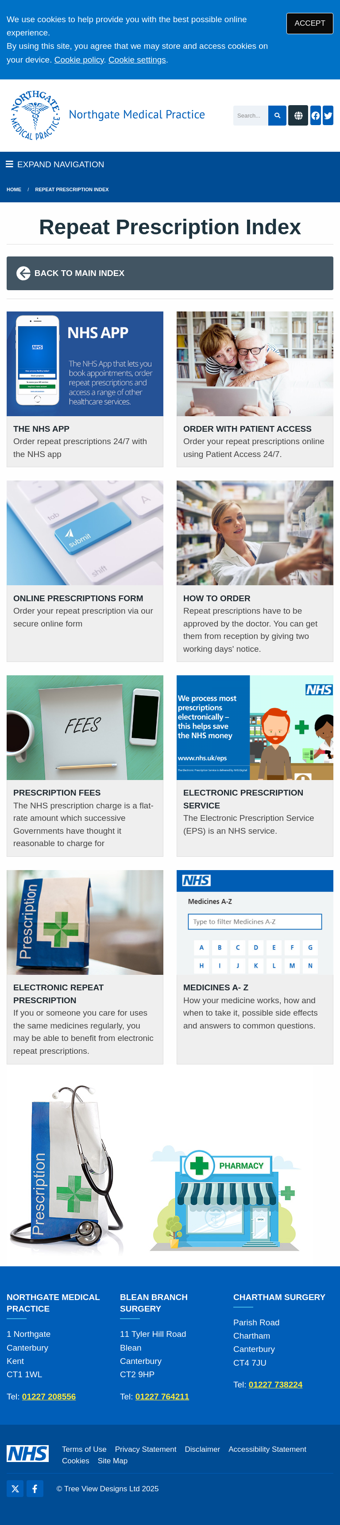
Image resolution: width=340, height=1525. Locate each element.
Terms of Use (84, 1449)
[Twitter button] (328, 116)
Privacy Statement (146, 1449)
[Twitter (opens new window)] (15, 1488)
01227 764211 (162, 1396)
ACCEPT (310, 23)
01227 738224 (276, 1384)
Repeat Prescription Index (72, 189)
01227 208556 (49, 1396)
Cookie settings (137, 59)
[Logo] (106, 115)
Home (14, 189)
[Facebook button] (315, 116)
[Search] (250, 116)
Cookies (75, 1461)
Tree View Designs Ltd (102, 1489)
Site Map (113, 1461)
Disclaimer (202, 1449)
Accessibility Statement (267, 1449)
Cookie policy (79, 59)
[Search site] (277, 116)
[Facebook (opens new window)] (35, 1488)
